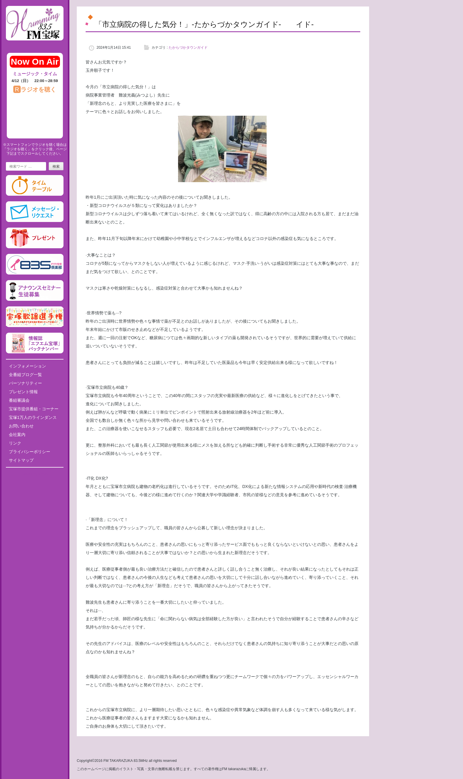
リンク (15, 443)
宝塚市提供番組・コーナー (33, 408)
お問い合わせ (21, 426)
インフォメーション (27, 366)
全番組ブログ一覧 (25, 374)
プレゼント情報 (23, 391)
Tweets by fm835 (34, 474)
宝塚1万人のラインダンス (33, 417)
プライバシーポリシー (29, 451)
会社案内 (17, 434)
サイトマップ (21, 460)
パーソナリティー (25, 383)
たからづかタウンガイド (188, 47)
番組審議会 (19, 400)
